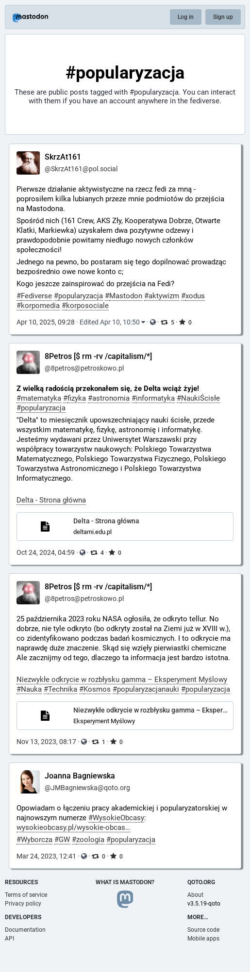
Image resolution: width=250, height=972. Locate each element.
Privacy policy (23, 903)
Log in (186, 17)
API (9, 938)
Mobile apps (203, 938)
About (195, 894)
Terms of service (26, 894)
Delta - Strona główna (51, 500)
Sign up (223, 17)
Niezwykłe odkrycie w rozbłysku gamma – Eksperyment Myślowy (122, 679)
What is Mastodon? (125, 882)
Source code (203, 929)
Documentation (25, 929)
